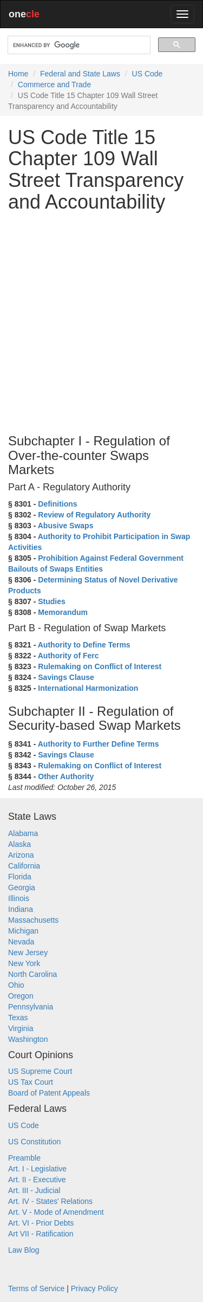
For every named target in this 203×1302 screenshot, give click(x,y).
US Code (147, 73)
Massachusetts (33, 920)
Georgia (21, 887)
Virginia (20, 1028)
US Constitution (34, 1141)
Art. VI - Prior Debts (41, 1223)
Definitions (57, 504)
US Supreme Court (40, 1071)
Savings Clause (66, 677)
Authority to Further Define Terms (98, 744)
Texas (18, 1017)
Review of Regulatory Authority (94, 514)
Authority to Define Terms (84, 644)
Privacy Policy (94, 1288)
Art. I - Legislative (37, 1168)
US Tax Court (30, 1082)
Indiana (20, 909)
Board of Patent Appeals (49, 1093)
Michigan (23, 931)
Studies (52, 601)
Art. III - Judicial (34, 1190)
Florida (19, 876)
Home (18, 73)
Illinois (18, 898)
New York (24, 963)
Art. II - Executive (37, 1179)
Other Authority (66, 776)
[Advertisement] (101, 321)
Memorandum (63, 612)
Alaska (19, 844)
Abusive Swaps (66, 525)
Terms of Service (36, 1288)
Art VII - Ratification (41, 1233)
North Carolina (32, 974)
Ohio (16, 985)
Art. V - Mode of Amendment (56, 1212)
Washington (28, 1039)
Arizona (21, 855)
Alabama (23, 833)
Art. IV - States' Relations (50, 1201)
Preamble (24, 1158)
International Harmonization (88, 688)
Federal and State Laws (80, 73)
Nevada (21, 941)
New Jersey (28, 952)
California (24, 865)
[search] (78, 45)
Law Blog (24, 1250)
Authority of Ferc (68, 655)
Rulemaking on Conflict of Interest (99, 666)
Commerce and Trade (54, 84)
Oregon (21, 996)
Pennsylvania (30, 1006)
